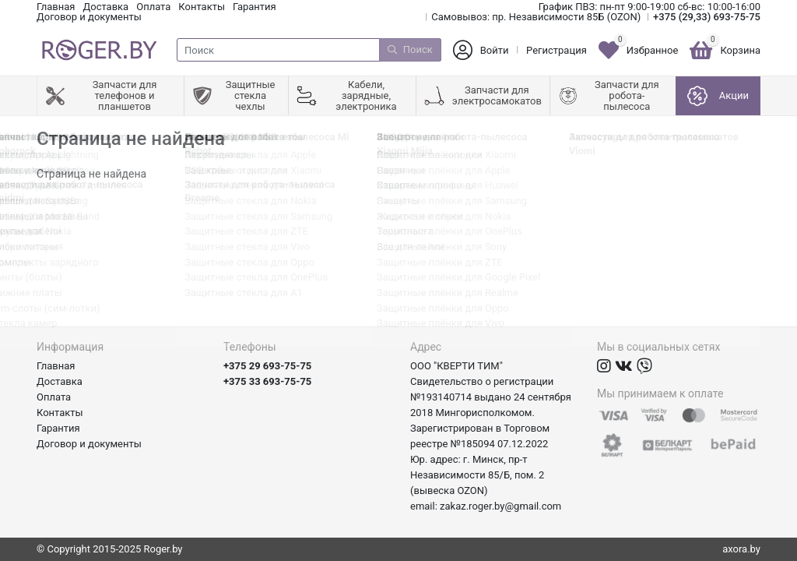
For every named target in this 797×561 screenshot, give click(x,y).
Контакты (201, 6)
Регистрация (556, 50)
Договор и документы (89, 17)
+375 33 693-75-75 (267, 381)
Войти (494, 50)
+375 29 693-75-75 (267, 366)
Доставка (105, 6)
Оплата (153, 6)
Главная (56, 6)
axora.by (741, 549)
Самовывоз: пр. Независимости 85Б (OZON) (536, 17)
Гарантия (254, 6)
